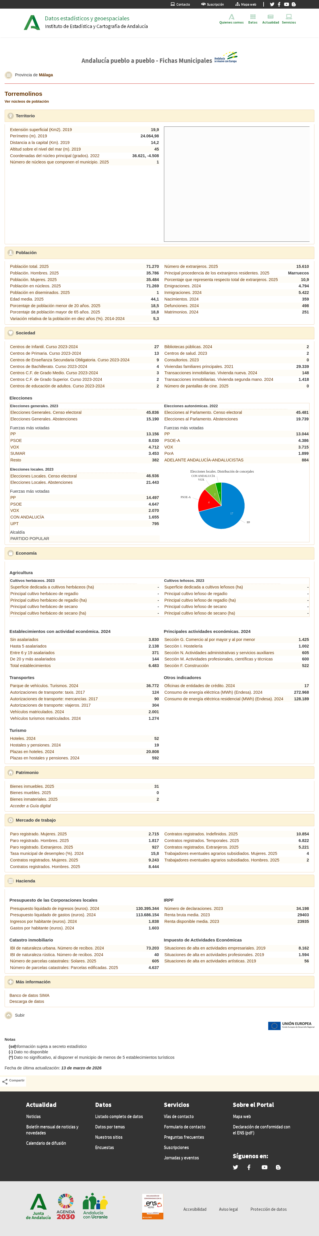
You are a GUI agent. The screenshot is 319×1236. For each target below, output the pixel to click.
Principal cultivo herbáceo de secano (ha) (48, 613)
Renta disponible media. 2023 (192, 921)
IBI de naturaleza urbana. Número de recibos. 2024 (57, 948)
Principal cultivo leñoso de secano (196, 606)
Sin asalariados (24, 639)
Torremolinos (23, 93)
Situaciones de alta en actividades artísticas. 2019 (210, 961)
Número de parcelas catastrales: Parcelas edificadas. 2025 (64, 967)
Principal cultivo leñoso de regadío (196, 593)
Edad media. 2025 (27, 299)
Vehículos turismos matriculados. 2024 (45, 718)
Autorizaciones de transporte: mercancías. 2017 (54, 699)
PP (13, 434)
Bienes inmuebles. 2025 (32, 786)
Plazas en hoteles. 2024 (32, 751)
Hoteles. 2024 (23, 738)
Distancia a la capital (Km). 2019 (39, 142)
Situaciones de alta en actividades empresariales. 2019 (215, 948)
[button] (8, 75)
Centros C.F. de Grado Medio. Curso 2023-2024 (54, 373)
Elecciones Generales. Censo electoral (46, 412)
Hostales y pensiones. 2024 (35, 745)
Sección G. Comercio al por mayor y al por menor (210, 639)
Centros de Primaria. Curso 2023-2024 (45, 353)
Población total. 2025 (29, 266)
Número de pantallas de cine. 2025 (197, 386)
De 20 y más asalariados (32, 659)
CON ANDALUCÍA (27, 517)
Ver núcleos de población (27, 101)
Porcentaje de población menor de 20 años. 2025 (55, 305)
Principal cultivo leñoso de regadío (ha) (200, 600)
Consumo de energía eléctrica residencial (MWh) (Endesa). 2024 (224, 699)
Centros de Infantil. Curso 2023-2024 (44, 346)
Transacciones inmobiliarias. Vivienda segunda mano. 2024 (219, 379)
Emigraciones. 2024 (183, 286)
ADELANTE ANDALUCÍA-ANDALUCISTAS (204, 460)
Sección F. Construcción (187, 665)
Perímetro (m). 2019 (28, 136)
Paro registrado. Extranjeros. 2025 (41, 847)
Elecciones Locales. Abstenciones (41, 482)
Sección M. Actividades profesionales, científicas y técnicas (219, 659)
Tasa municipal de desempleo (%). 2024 (47, 853)
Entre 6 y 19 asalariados (32, 652)
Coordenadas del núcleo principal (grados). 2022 (54, 155)
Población (53, 252)
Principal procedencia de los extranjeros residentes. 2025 (217, 273)
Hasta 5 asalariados (28, 646)
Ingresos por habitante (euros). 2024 (43, 921)
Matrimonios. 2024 (181, 312)
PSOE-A (172, 440)
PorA (169, 453)
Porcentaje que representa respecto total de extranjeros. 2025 (221, 279)
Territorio (52, 115)
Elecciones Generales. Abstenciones (44, 419)
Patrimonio (54, 772)
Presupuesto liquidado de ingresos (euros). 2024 (54, 908)
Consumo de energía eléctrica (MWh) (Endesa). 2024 (214, 692)
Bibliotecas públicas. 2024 (188, 346)
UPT (14, 523)
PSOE (16, 440)
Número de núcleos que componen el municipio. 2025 (59, 162)
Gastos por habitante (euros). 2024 (42, 928)
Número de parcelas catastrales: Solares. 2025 (53, 961)
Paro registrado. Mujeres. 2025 (38, 834)
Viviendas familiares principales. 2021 (199, 366)
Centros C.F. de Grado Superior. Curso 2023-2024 (56, 379)
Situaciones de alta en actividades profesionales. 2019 (214, 954)
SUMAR (17, 453)
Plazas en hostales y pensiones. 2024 (45, 758)
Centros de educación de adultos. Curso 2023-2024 (57, 386)
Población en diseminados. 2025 (40, 292)
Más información (60, 981)
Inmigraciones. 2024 (183, 292)
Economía (53, 552)
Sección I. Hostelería (184, 646)
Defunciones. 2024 (182, 305)
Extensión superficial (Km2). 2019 (41, 129)
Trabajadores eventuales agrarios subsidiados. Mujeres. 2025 (221, 853)
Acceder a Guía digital (30, 806)
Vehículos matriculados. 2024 (37, 711)
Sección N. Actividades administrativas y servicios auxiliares (219, 652)
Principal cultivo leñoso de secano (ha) (200, 613)
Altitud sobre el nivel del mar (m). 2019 (45, 149)
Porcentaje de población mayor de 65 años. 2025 (55, 312)
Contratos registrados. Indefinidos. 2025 (201, 834)
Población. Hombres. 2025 (34, 273)
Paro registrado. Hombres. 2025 (39, 840)
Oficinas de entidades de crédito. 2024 (200, 685)
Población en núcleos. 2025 (35, 286)
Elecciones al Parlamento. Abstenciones (201, 419)
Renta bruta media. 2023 (187, 915)
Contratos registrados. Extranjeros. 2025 (202, 847)
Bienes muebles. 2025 (30, 792)
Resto (15, 460)
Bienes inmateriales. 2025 (34, 799)
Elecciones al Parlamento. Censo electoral (203, 412)
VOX (14, 447)
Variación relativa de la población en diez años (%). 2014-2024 (67, 318)
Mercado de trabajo (62, 819)
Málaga (46, 75)
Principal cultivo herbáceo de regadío (44, 593)
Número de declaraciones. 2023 (194, 908)
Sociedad (52, 332)
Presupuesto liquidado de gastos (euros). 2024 (53, 915)
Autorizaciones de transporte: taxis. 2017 (47, 692)
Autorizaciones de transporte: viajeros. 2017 (50, 705)
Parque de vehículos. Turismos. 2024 (44, 685)
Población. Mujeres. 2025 (33, 279)
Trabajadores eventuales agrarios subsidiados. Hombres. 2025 (222, 860)
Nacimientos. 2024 (182, 299)
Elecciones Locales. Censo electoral (43, 476)
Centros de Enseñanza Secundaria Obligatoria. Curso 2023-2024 (69, 360)
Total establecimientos (30, 665)
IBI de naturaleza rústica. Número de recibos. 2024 (56, 954)
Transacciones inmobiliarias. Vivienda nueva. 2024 (211, 373)
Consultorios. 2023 (182, 360)
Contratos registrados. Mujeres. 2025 (44, 860)
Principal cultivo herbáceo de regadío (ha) (48, 600)
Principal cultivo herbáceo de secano (44, 606)
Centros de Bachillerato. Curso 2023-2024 (48, 366)
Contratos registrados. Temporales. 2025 (202, 840)
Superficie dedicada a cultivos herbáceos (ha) (52, 587)
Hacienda (52, 880)
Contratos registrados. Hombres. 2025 (45, 866)
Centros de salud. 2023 (186, 353)
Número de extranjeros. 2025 (191, 266)
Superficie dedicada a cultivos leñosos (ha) (204, 587)
